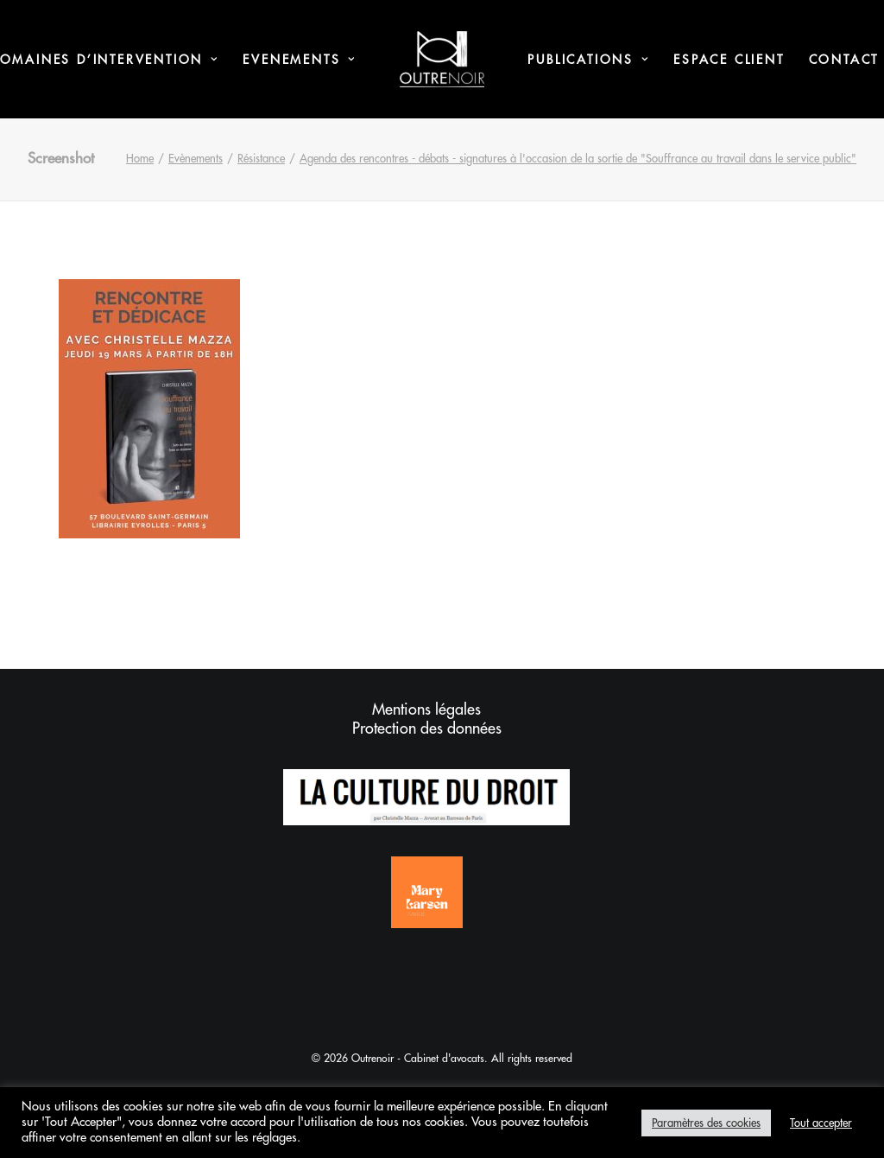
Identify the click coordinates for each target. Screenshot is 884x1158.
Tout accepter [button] (821, 1123)
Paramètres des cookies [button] (706, 1123)
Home (140, 158)
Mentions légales (426, 709)
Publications (588, 60)
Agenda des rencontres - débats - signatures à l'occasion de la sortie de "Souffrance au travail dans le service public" (578, 158)
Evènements (195, 158)
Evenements (299, 60)
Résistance (261, 158)
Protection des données (427, 728)
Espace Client (728, 60)
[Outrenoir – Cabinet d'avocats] (442, 59)
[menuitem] (299, 59)
